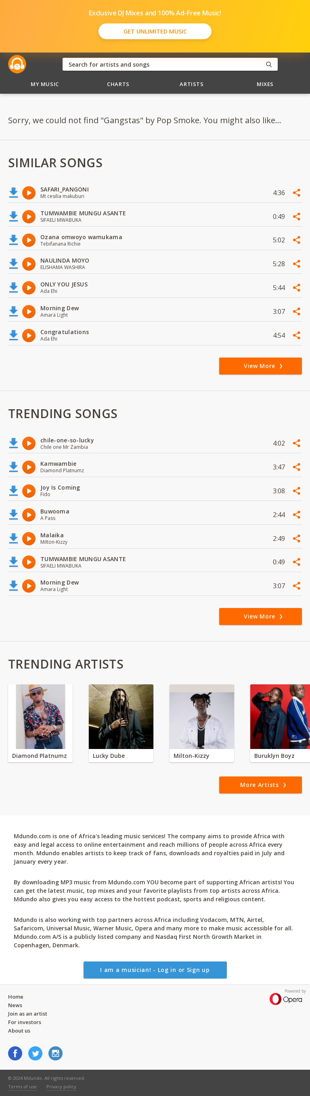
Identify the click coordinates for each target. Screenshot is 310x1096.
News (15, 1005)
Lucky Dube (109, 755)
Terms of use (22, 1086)
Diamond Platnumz (39, 755)
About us (19, 1030)
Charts (118, 84)
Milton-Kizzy (191, 755)
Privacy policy (61, 1086)
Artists (192, 84)
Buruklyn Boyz (274, 755)
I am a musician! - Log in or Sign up (154, 970)
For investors (24, 1022)
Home (15, 996)
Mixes (265, 84)
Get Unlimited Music (155, 31)
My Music (45, 84)
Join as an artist (27, 1013)
